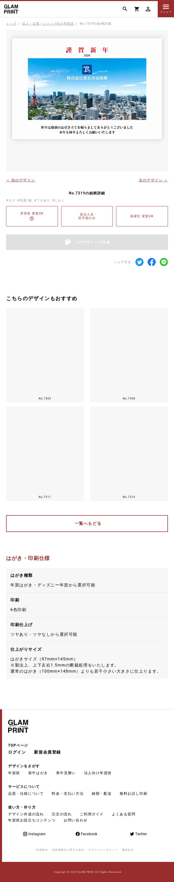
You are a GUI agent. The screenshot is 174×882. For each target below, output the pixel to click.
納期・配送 (102, 793)
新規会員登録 (47, 752)
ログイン (17, 752)
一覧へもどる (88, 523)
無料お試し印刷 (133, 793)
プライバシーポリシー (103, 849)
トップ (11, 23)
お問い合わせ (76, 820)
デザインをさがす (24, 766)
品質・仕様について (26, 793)
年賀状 (14, 773)
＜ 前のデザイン (20, 180)
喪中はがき (38, 773)
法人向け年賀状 (98, 773)
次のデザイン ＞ (153, 180)
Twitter (138, 834)
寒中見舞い (66, 773)
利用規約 (42, 849)
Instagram (34, 834)
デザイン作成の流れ (26, 814)
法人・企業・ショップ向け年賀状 (48, 23)
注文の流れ (62, 814)
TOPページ (18, 745)
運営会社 (128, 849)
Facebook (86, 834)
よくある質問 (124, 814)
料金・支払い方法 (68, 793)
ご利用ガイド (92, 814)
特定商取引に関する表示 (68, 849)
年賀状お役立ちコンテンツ (32, 820)
